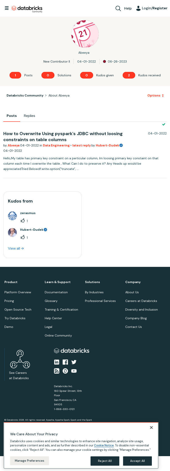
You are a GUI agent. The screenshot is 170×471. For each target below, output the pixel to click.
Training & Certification (61, 309)
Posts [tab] (12, 115)
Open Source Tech (17, 309)
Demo (8, 327)
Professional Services (100, 301)
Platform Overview (17, 292)
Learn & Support (58, 282)
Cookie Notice (104, 445)
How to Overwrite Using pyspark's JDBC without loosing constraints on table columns (63, 136)
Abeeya (14, 145)
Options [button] (153, 95)
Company (133, 282)
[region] (81, 445)
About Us (132, 292)
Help (128, 8)
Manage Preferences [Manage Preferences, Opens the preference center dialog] (29, 461)
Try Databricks (14, 318)
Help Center (53, 318)
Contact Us (133, 327)
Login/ (155, 8)
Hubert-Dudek (107, 145)
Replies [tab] (29, 115)
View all (14, 248)
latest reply (81, 145)
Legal (48, 327)
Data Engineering (56, 145)
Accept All (137, 461)
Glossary (51, 301)
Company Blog (136, 318)
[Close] (151, 427)
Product (10, 282)
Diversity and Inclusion (141, 309)
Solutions (92, 282)
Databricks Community (27, 9)
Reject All (105, 461)
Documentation (56, 292)
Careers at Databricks (141, 301)
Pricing (9, 301)
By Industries (94, 292)
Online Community (58, 335)
